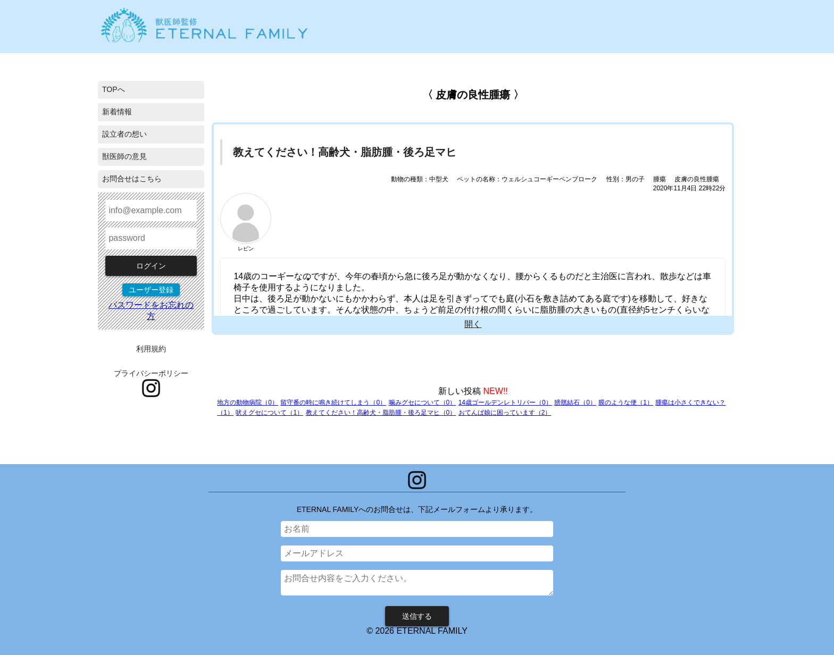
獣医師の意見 (124, 156)
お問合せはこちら (132, 178)
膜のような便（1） (625, 402)
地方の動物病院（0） (247, 402)
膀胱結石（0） (575, 402)
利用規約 (151, 349)
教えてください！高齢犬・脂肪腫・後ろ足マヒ (344, 152)
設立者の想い (124, 134)
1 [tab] (308, 279)
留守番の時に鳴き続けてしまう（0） (333, 402)
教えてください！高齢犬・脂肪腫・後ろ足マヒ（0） (381, 412)
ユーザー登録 (151, 289)
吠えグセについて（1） (269, 412)
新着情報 (117, 111)
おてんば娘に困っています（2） (505, 412)
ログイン (151, 266)
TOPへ (113, 89)
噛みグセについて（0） (422, 402)
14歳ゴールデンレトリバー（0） (505, 402)
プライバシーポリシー (151, 373)
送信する (417, 616)
